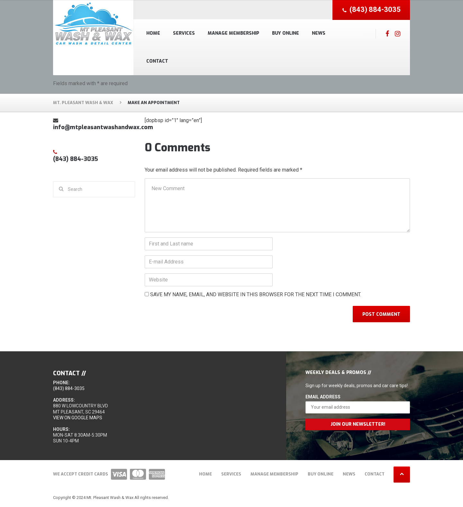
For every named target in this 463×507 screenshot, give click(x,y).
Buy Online (285, 33)
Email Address (322, 396)
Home (153, 33)
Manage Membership (233, 33)
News (318, 33)
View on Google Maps (77, 417)
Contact (157, 61)
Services (184, 33)
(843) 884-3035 (69, 388)
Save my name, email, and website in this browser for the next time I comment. (255, 294)
